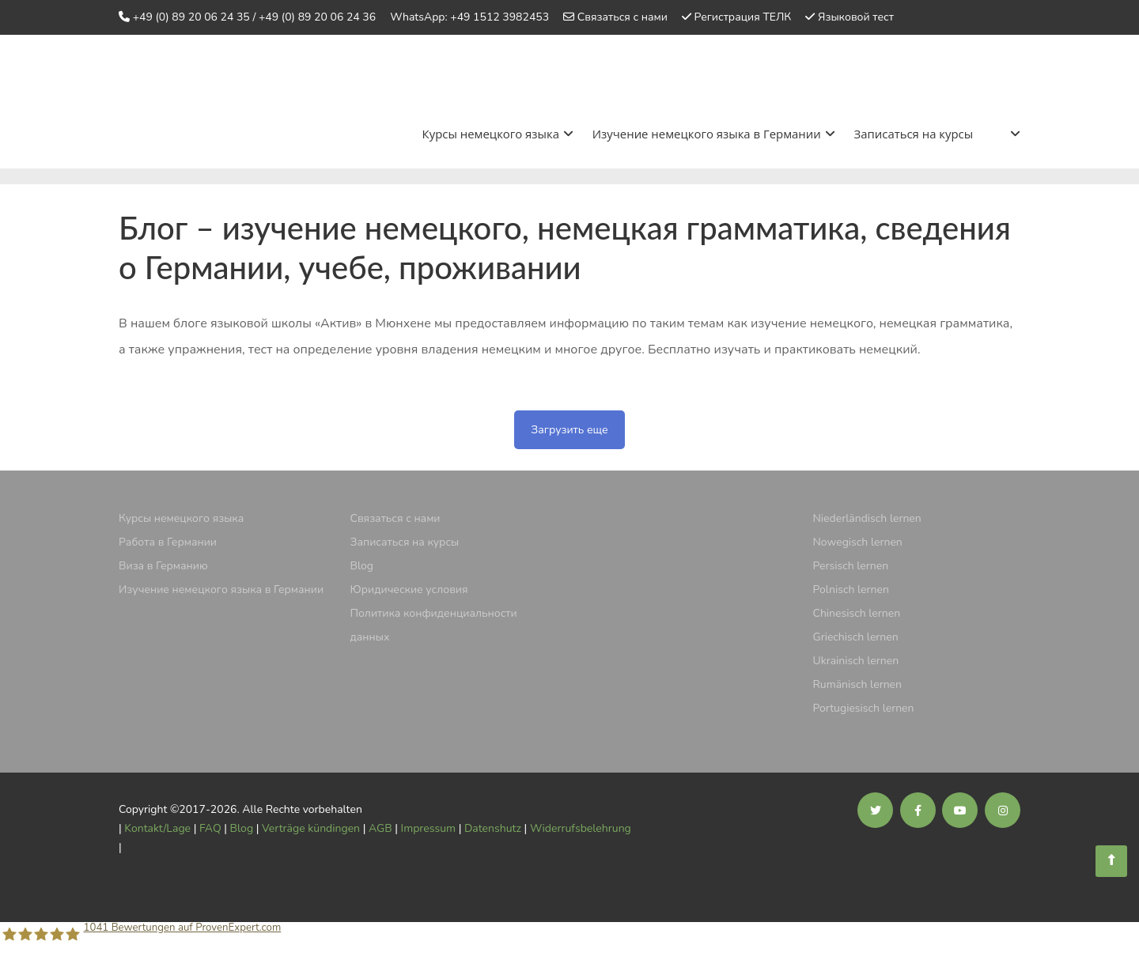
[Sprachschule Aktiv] (1111, 861)
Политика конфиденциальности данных (433, 623)
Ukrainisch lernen (856, 659)
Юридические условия (409, 587)
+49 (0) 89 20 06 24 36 (317, 17)
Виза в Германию (163, 564)
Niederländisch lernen (867, 516)
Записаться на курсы (913, 133)
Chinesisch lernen (857, 611)
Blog (362, 564)
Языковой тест (856, 17)
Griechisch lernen (856, 635)
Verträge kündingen (311, 826)
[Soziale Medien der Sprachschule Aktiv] (875, 809)
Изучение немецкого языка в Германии (713, 133)
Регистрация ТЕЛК (743, 17)
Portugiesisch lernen (863, 706)
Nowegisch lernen (857, 540)
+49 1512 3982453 (499, 17)
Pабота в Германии (168, 540)
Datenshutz (492, 826)
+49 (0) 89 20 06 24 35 (191, 17)
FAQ (210, 826)
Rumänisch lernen (857, 682)
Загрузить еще (569, 428)
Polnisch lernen (851, 587)
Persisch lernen (851, 564)
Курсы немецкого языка (497, 133)
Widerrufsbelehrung (580, 826)
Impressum (428, 826)
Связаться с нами (622, 17)
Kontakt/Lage (157, 826)
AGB (380, 826)
